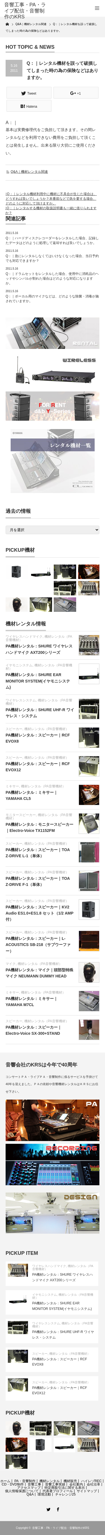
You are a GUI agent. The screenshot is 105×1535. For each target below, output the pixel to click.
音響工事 (34, 1484)
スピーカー (14, 729)
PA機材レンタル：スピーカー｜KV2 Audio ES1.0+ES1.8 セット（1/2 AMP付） (39, 913)
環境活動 (44, 1494)
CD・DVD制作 (13, 1484)
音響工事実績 (55, 1484)
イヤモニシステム (19, 665)
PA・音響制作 (24, 1481)
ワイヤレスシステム (21, 700)
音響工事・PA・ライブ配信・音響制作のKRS (60, 1527)
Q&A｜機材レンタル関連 (29, 172)
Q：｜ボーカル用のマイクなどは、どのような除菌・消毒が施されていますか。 (52, 298)
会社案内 (76, 1484)
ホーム (5, 1481)
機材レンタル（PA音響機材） (39, 667)
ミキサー (12, 786)
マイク (11, 964)
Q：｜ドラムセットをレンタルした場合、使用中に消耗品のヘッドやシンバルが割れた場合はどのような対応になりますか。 (52, 278)
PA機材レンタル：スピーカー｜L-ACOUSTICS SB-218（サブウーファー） (38, 944)
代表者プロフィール (58, 1491)
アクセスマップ (29, 1487)
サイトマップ (87, 1491)
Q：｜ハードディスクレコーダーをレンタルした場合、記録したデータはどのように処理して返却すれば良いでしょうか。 (52, 240)
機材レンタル (49, 1481)
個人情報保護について (22, 1491)
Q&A (30, 1494)
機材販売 (70, 1481)
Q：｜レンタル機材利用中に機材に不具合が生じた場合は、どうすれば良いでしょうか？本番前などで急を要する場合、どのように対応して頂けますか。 (51, 198)
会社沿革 (93, 1484)
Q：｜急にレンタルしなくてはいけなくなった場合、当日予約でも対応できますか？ (52, 258)
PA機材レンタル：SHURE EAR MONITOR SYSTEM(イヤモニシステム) (38, 680)
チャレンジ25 (65, 1494)
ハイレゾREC (91, 1481)
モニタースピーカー (21, 815)
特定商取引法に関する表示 (65, 1487)
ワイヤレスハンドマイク (24, 637)
